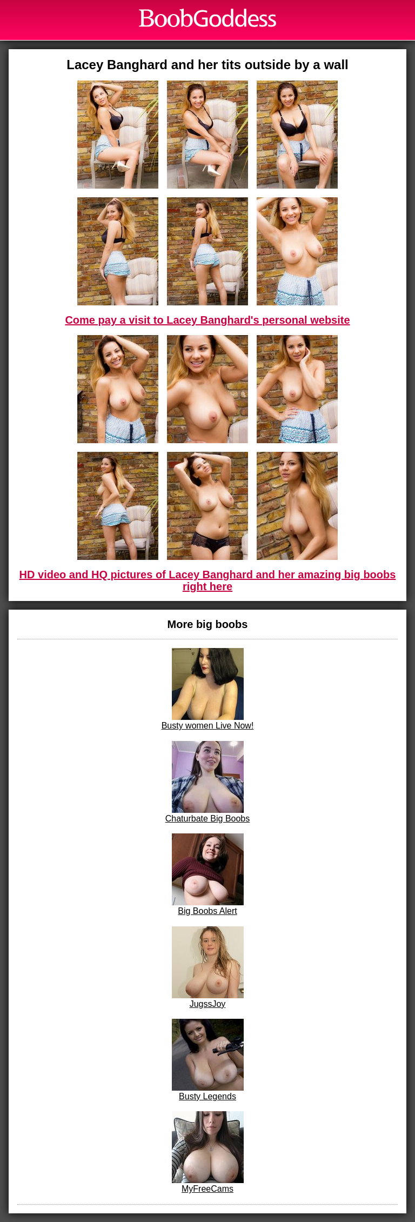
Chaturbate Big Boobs (207, 782)
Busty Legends (208, 1060)
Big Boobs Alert (208, 874)
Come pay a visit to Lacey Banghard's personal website (207, 320)
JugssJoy (208, 967)
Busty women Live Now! (208, 689)
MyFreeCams (208, 1152)
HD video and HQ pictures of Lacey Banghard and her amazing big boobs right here (207, 580)
